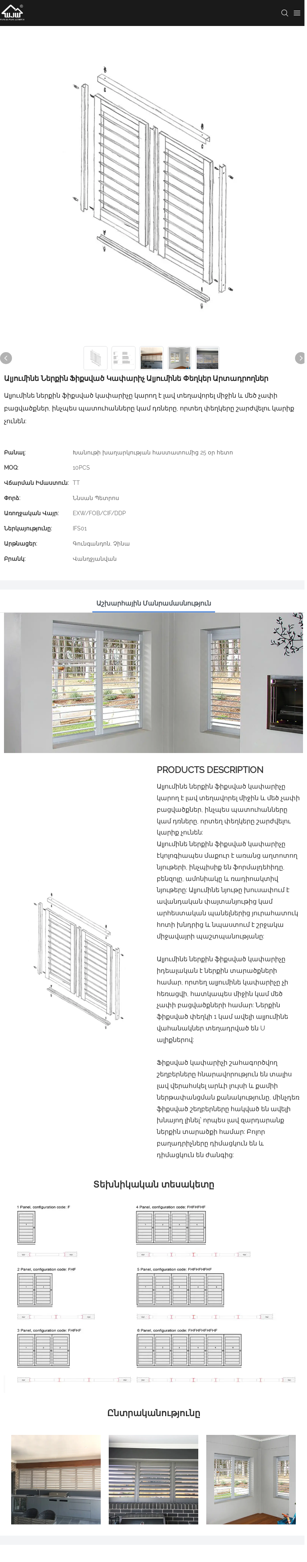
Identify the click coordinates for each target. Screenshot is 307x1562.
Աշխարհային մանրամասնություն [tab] (153, 603)
